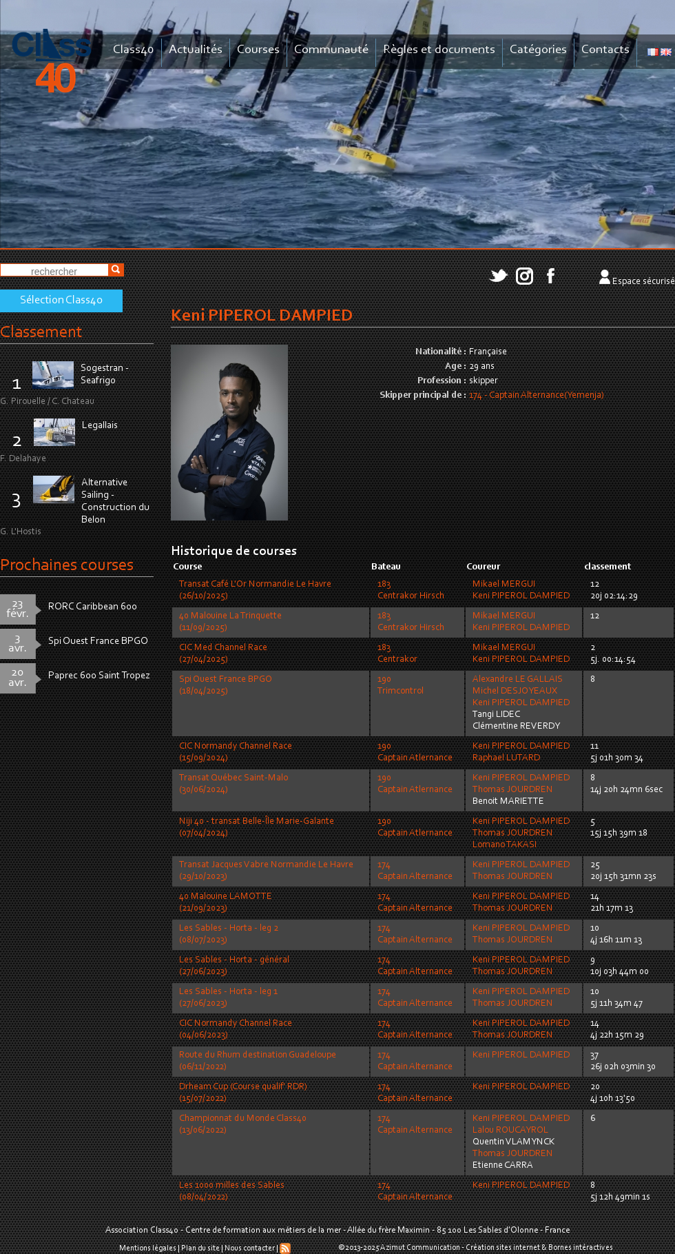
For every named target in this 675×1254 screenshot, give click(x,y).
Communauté (331, 50)
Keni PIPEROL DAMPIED (521, 596)
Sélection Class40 (61, 300)
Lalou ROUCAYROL (510, 1130)
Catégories (538, 50)
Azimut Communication (420, 1248)
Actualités (195, 50)
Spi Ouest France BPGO (98, 641)
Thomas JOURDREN (513, 790)
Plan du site (200, 1248)
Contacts (605, 50)
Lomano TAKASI (505, 845)
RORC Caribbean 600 (92, 607)
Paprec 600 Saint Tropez (99, 676)
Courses (258, 50)
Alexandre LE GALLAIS (518, 680)
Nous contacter (250, 1248)
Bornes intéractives (580, 1248)
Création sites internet (503, 1248)
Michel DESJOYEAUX (515, 691)
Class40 (133, 50)
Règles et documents (439, 50)
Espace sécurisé (643, 282)
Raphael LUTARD (506, 758)
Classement (41, 332)
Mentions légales (147, 1248)
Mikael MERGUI (504, 584)
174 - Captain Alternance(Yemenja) (536, 396)
